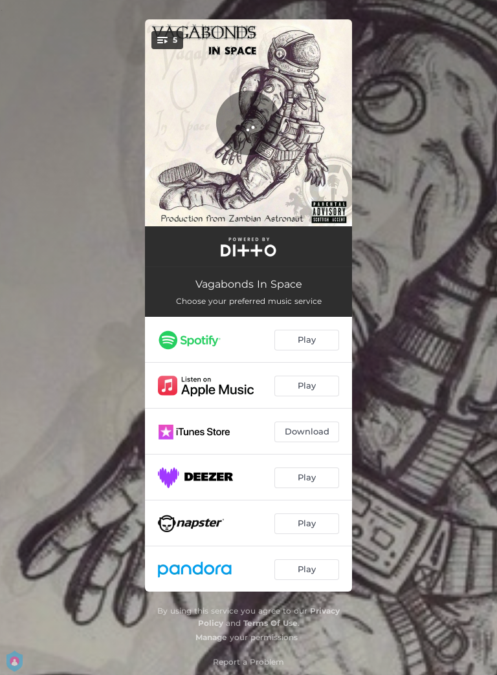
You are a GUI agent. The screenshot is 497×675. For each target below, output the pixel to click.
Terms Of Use (270, 623)
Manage (211, 637)
